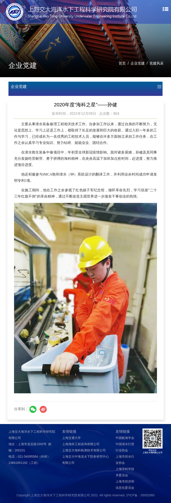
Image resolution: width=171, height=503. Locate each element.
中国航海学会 (125, 438)
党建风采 (156, 63)
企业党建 (137, 63)
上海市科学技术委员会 (125, 472)
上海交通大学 (71, 438)
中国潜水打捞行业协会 (125, 447)
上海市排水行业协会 (125, 460)
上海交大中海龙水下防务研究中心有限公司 (85, 460)
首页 (122, 63)
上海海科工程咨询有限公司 (81, 444)
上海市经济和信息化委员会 (125, 484)
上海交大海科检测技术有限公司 (84, 450)
